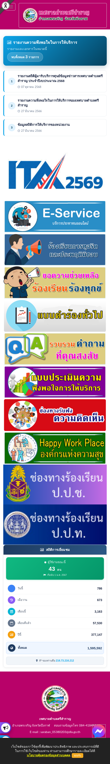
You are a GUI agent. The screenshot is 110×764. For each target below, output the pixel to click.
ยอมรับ (77, 755)
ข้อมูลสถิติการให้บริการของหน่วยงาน (44, 124)
